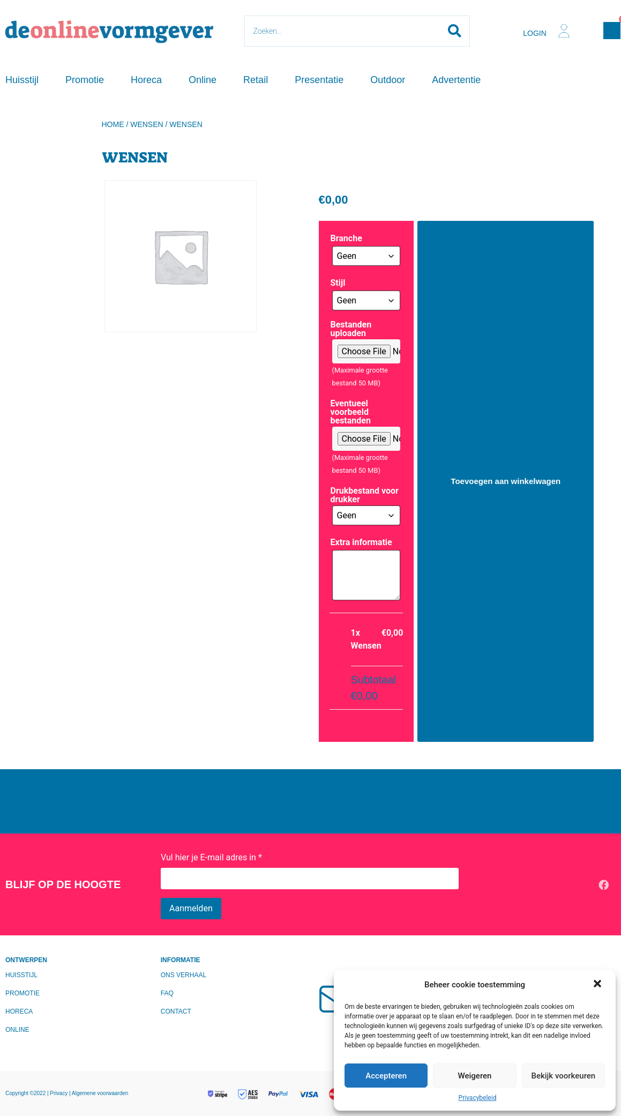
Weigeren (475, 1076)
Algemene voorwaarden (100, 1093)
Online (202, 80)
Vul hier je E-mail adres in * (211, 857)
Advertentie (456, 80)
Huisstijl (22, 80)
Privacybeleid (478, 1098)
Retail (255, 80)
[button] (598, 984)
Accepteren (386, 1076)
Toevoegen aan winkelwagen (505, 481)
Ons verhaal (183, 975)
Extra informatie (361, 542)
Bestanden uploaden (351, 329)
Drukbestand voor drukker (365, 495)
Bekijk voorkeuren (563, 1076)
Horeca (146, 80)
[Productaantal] (415, 481)
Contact (176, 1011)
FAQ (167, 993)
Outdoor (387, 80)
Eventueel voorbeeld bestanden (351, 412)
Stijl (338, 283)
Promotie (84, 80)
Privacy (59, 1093)
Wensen (146, 124)
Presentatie (319, 80)
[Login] (564, 31)
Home (113, 124)
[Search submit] (454, 31)
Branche (346, 238)
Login (535, 33)
